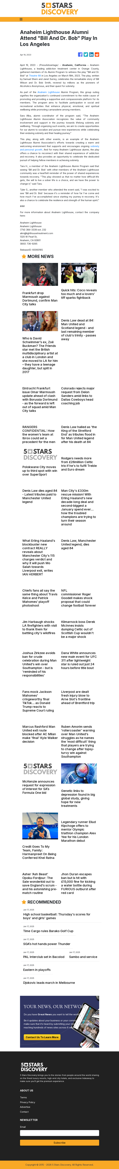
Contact (24, 1111)
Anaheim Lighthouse (49, 92)
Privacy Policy (27, 1102)
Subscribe (59, 1142)
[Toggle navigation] (21, 19)
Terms (23, 1097)
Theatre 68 (35, 75)
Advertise (25, 1106)
